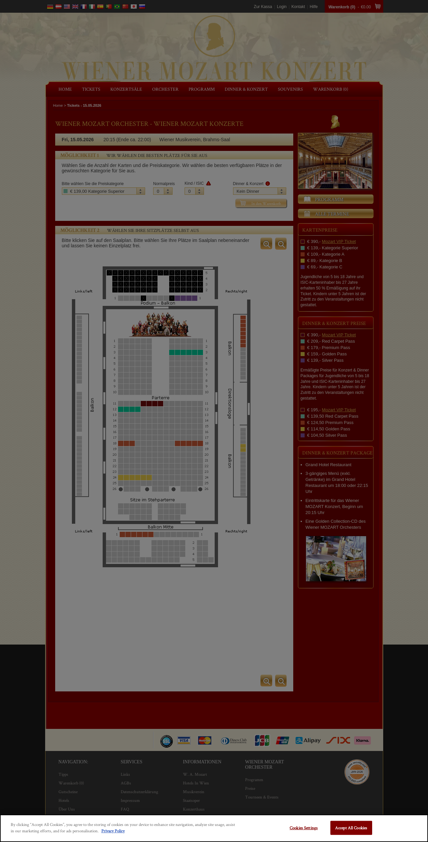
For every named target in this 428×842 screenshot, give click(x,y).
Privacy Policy (113, 831)
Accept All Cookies (351, 828)
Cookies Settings (304, 828)
